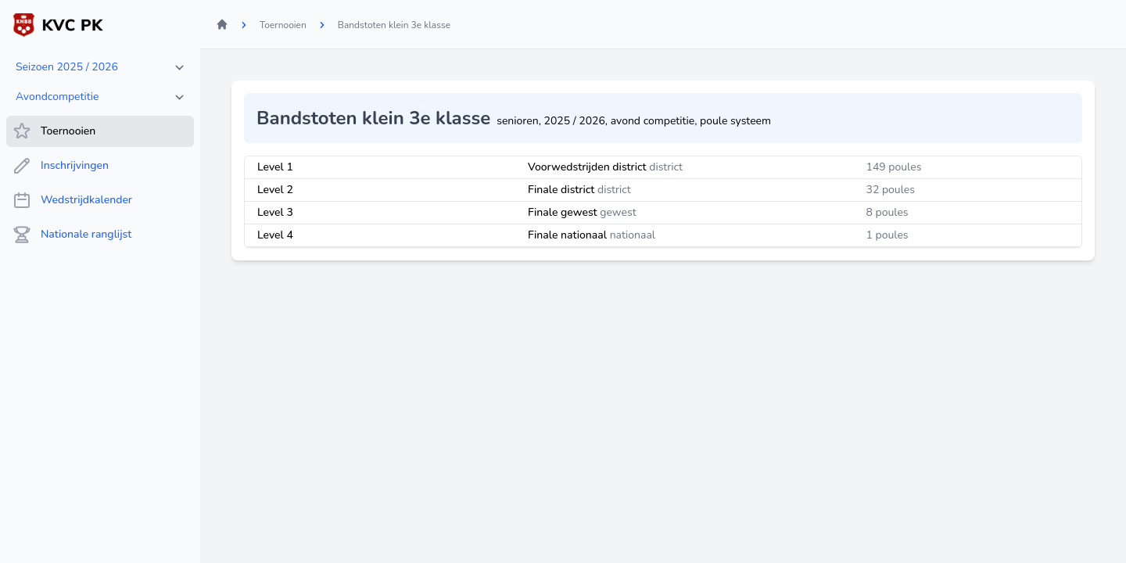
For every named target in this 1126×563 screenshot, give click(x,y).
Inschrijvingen (61, 165)
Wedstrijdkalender (72, 200)
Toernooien (54, 131)
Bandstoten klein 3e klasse (394, 25)
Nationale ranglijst (72, 234)
